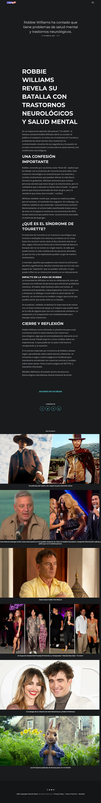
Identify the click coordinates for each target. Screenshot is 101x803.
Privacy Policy (59, 794)
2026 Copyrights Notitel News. (27, 794)
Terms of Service (71, 794)
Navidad (82, 794)
